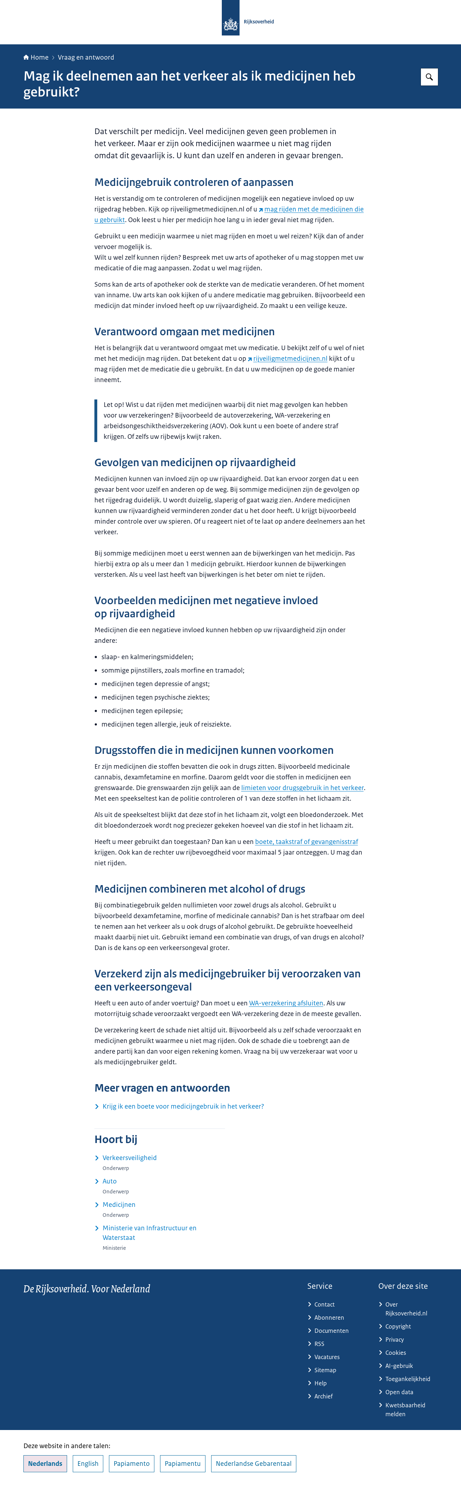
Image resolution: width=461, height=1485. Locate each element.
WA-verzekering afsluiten (286, 1003)
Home (36, 57)
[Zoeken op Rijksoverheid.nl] (429, 76)
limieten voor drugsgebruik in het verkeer (302, 788)
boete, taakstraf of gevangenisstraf (306, 842)
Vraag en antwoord (86, 57)
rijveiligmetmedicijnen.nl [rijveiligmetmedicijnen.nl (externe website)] (288, 358)
